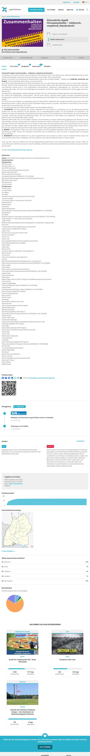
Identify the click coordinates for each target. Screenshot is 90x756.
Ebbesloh (22, 682)
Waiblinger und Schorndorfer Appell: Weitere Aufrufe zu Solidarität (32, 417)
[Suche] (87, 10)
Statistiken (47, 66)
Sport (67, 656)
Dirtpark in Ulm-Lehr (67, 659)
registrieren (66, 2)
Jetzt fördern (45, 747)
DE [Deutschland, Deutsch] (84, 2)
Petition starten (36, 10)
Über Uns (70, 10)
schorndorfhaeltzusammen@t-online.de (19, 150)
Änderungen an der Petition (19, 426)
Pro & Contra (14, 65)
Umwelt (22, 707)
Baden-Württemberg (13, 16)
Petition (4, 66)
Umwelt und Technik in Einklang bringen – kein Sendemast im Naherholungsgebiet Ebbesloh (22, 712)
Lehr (67, 632)
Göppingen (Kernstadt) (22, 632)
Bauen (22, 656)
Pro (4, 446)
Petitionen (51, 10)
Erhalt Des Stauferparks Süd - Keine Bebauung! (22, 660)
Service (61, 10)
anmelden (76, 2)
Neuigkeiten (25, 65)
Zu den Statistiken (8, 551)
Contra (50, 446)
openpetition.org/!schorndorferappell (42, 378)
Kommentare (36, 65)
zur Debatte (80, 441)
